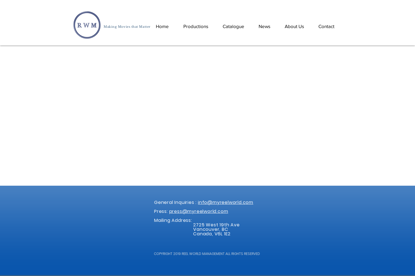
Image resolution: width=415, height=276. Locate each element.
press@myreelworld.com (198, 211)
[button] (233, 26)
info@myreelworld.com (225, 202)
